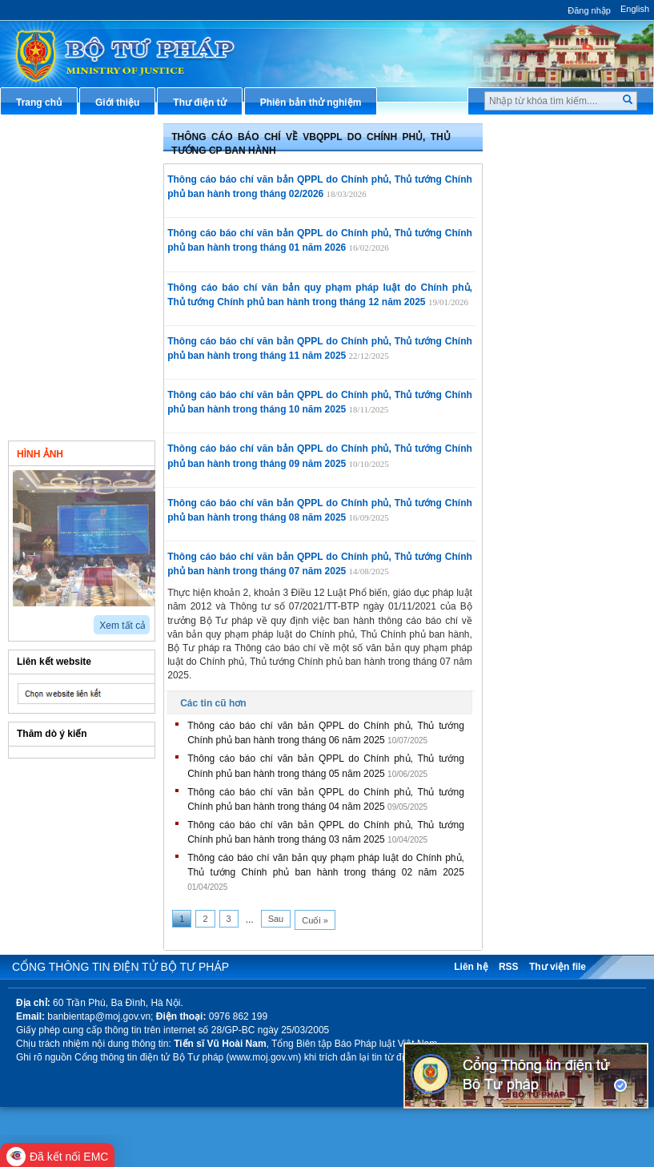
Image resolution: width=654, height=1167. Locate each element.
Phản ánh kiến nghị (554, 482)
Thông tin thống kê (553, 455)
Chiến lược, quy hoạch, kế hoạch (569, 342)
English (634, 9)
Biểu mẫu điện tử (549, 375)
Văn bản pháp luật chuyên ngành (569, 169)
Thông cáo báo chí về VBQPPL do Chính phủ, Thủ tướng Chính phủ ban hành (97, 223)
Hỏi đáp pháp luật (550, 256)
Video (123, 452)
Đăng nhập (589, 10)
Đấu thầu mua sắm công (566, 402)
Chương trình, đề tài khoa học (578, 429)
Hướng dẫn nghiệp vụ (559, 229)
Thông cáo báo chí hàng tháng (99, 372)
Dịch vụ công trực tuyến (565, 309)
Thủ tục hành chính (554, 136)
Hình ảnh (40, 454)
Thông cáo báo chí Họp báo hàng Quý (97, 331)
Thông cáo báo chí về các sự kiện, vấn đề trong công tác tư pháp (96, 284)
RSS (509, 966)
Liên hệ (470, 966)
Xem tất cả (122, 625)
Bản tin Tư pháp (64, 405)
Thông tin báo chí (67, 176)
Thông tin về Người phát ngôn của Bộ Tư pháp (82, 143)
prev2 (18, 619)
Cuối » (315, 920)
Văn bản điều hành (553, 202)
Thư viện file (557, 966)
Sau (276, 919)
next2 (36, 619)
